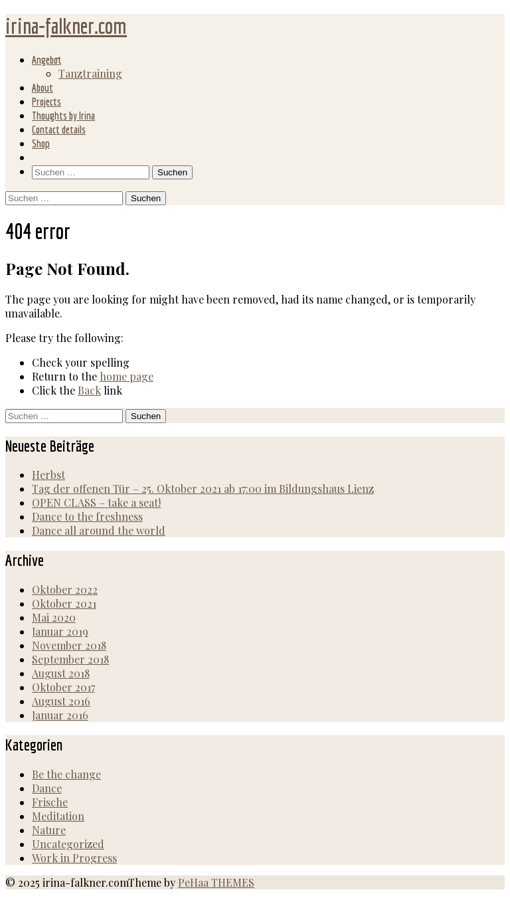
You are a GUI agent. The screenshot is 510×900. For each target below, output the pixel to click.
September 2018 (70, 659)
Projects (46, 102)
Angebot (46, 60)
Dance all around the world (98, 530)
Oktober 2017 (63, 687)
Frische (50, 802)
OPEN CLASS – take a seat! (96, 502)
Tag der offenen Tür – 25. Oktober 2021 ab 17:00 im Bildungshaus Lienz (203, 488)
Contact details (59, 129)
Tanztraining (90, 73)
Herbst (48, 475)
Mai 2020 (54, 617)
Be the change (66, 774)
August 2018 (61, 673)
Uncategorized (68, 844)
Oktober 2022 (65, 589)
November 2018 (69, 645)
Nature (49, 830)
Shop (41, 143)
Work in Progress (74, 858)
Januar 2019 (60, 631)
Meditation (58, 816)
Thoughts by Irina (63, 116)
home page (126, 376)
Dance (47, 788)
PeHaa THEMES (216, 882)
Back (89, 390)
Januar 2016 (60, 715)
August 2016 (61, 701)
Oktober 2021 (64, 603)
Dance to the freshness (87, 516)
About (42, 88)
